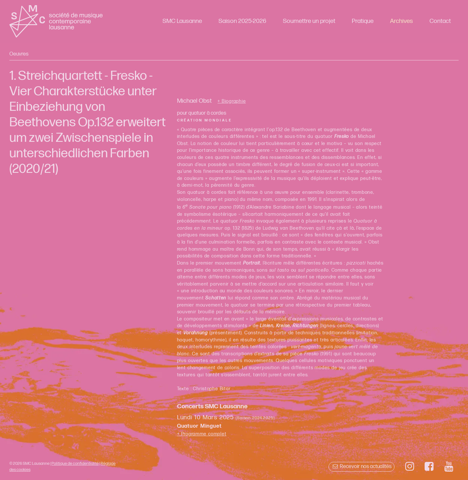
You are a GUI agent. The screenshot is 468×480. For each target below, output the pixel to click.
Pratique (362, 21)
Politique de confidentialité (75, 463)
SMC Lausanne (182, 21)
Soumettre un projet (309, 21)
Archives (401, 21)
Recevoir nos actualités (361, 467)
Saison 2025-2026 (242, 21)
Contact (440, 21)
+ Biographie (231, 101)
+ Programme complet (202, 434)
